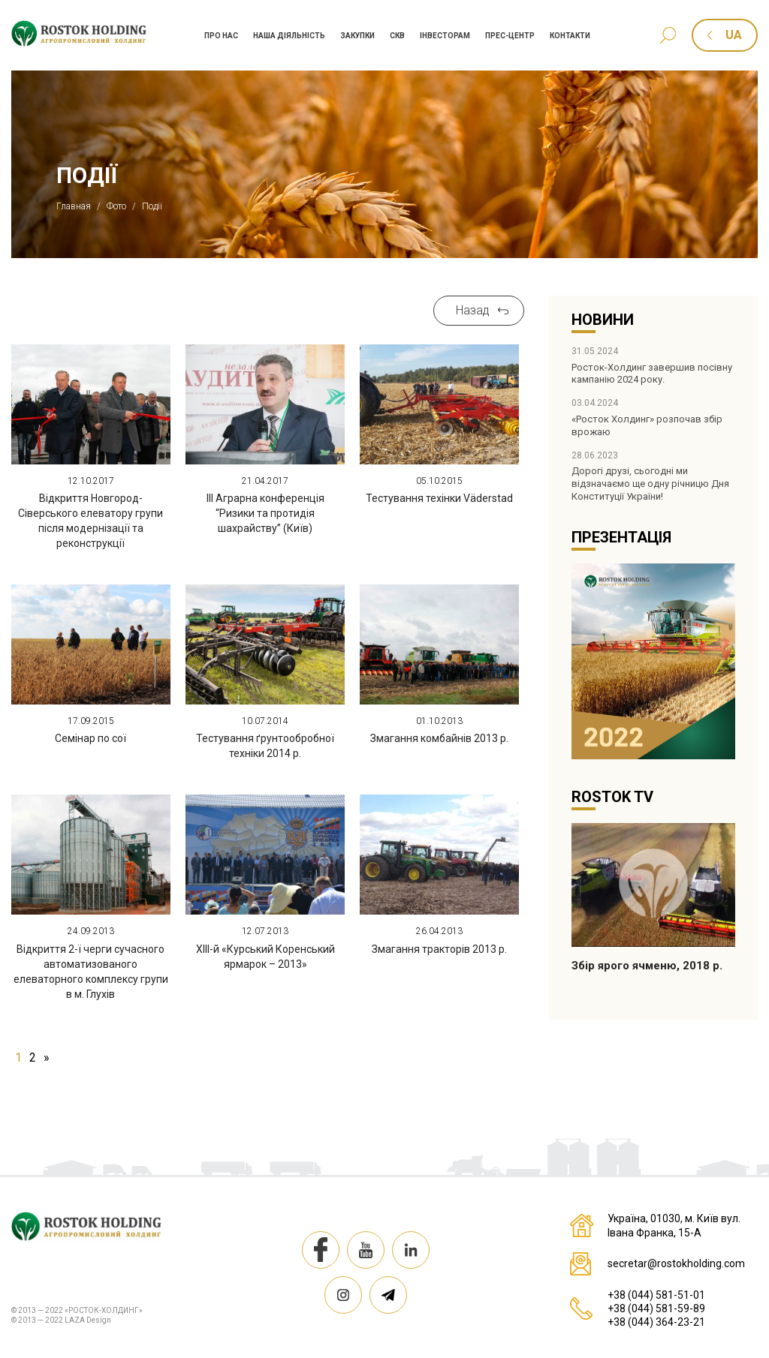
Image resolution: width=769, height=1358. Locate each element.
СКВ (397, 36)
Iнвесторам (445, 36)
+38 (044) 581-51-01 (656, 1295)
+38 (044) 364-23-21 (656, 1322)
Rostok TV (612, 797)
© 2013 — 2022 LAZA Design (61, 1320)
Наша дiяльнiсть (289, 36)
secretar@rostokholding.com (676, 1263)
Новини (602, 320)
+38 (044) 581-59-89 (656, 1308)
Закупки (357, 36)
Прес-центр (510, 36)
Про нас (221, 36)
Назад (473, 310)
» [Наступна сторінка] (47, 1057)
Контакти (570, 36)
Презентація (621, 537)
